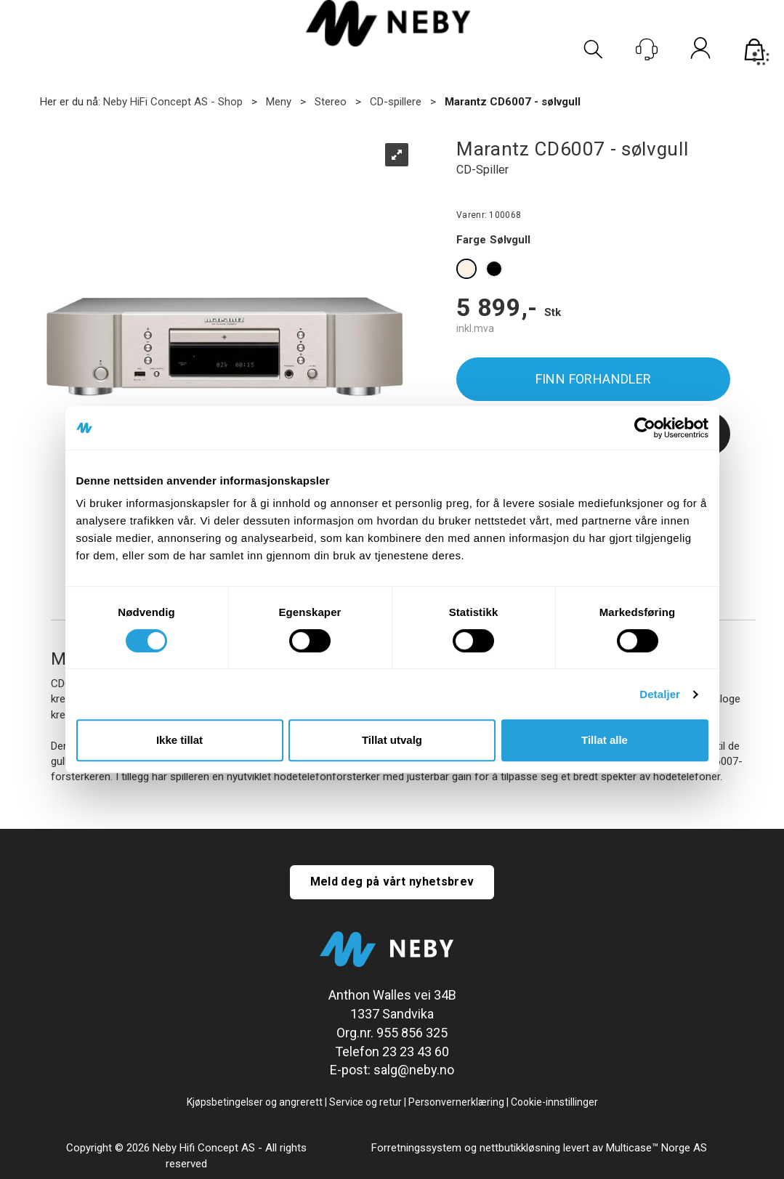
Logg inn (700, 51)
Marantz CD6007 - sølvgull (513, 101)
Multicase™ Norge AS (656, 1147)
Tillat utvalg (392, 740)
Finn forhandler (594, 378)
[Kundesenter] (647, 49)
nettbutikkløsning (520, 1147)
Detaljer (659, 694)
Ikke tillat (179, 740)
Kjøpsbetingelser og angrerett (255, 1102)
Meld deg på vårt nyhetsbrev (392, 881)
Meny (278, 101)
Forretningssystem (416, 1147)
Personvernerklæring (456, 1102)
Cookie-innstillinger (554, 1102)
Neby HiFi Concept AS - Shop (173, 101)
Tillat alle (604, 740)
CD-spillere (395, 101)
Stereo (331, 101)
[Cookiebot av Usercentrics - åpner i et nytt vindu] (644, 428)
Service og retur (365, 1102)
